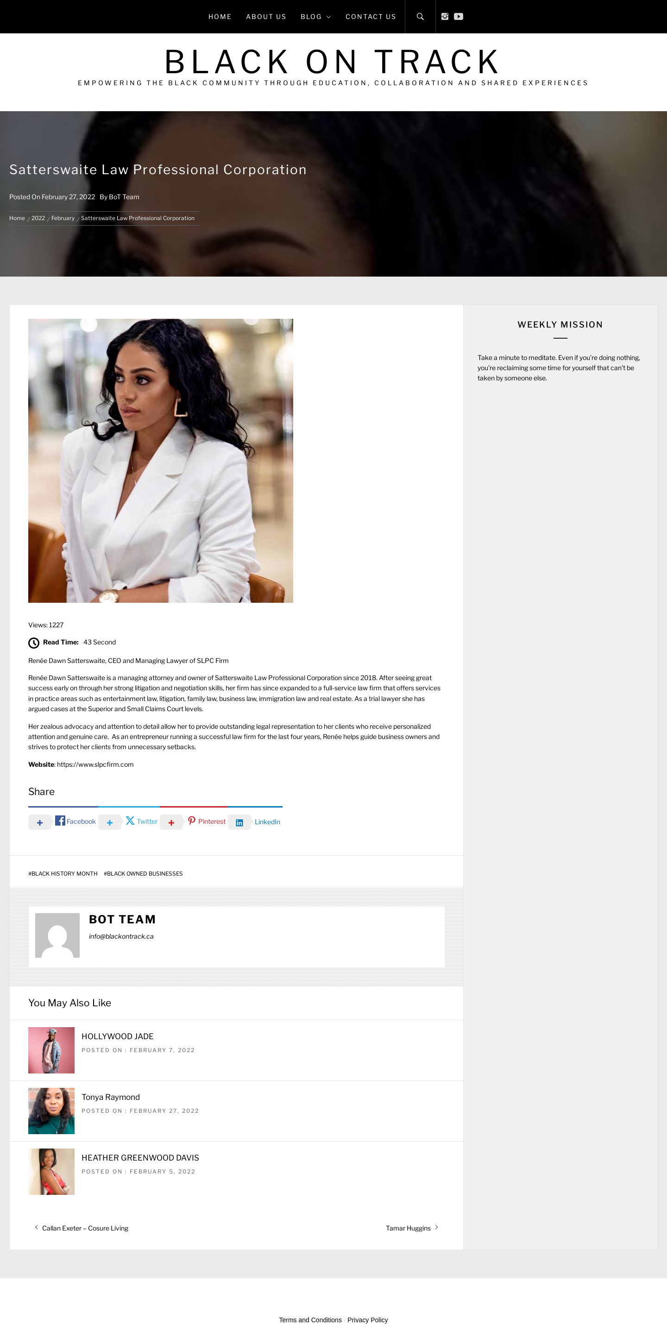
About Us (266, 16)
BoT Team (124, 197)
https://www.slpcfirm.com (95, 764)
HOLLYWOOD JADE (118, 1036)
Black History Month (64, 874)
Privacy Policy (367, 1320)
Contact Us (371, 16)
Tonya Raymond (111, 1097)
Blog (316, 16)
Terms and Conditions (310, 1320)
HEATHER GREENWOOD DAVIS (140, 1157)
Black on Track (333, 62)
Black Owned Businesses (145, 874)
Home (220, 16)
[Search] (420, 16)
